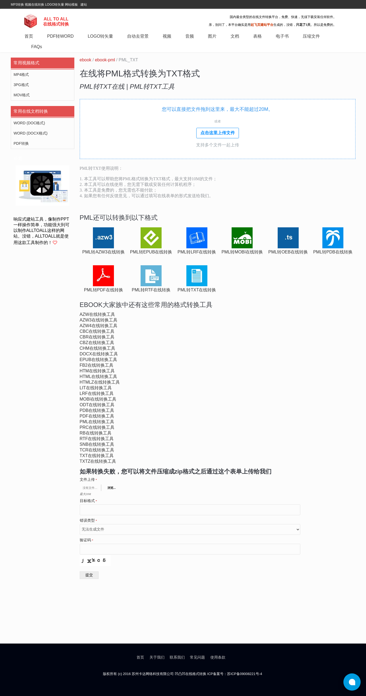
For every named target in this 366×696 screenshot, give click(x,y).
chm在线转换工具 (97, 348)
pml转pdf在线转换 (103, 290)
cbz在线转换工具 (97, 342)
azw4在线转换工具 (98, 325)
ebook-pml (105, 60)
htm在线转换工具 (97, 371)
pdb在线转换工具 (97, 410)
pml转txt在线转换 (196, 290)
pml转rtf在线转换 (151, 290)
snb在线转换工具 (97, 444)
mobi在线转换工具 (98, 399)
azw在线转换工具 (97, 314)
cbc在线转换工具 (97, 331)
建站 (84, 4)
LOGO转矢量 (54, 4)
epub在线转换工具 (98, 359)
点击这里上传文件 (217, 132)
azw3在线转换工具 (98, 320)
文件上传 (88, 480)
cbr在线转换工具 (97, 337)
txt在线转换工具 (97, 455)
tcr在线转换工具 (97, 450)
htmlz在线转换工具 (100, 382)
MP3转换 (17, 4)
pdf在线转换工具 (97, 416)
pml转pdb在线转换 (333, 252)
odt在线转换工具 (97, 404)
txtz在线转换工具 (98, 461)
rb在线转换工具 (95, 433)
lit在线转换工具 (96, 388)
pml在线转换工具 (97, 421)
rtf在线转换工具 (97, 438)
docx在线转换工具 (99, 354)
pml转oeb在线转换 (288, 252)
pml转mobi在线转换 (242, 252)
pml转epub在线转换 (151, 252)
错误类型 (88, 520)
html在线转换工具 (98, 376)
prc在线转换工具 (97, 427)
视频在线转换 (34, 4)
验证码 (86, 540)
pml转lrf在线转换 (196, 252)
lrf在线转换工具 (97, 393)
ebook (86, 60)
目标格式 (88, 501)
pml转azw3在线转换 (103, 252)
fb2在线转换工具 (96, 365)
